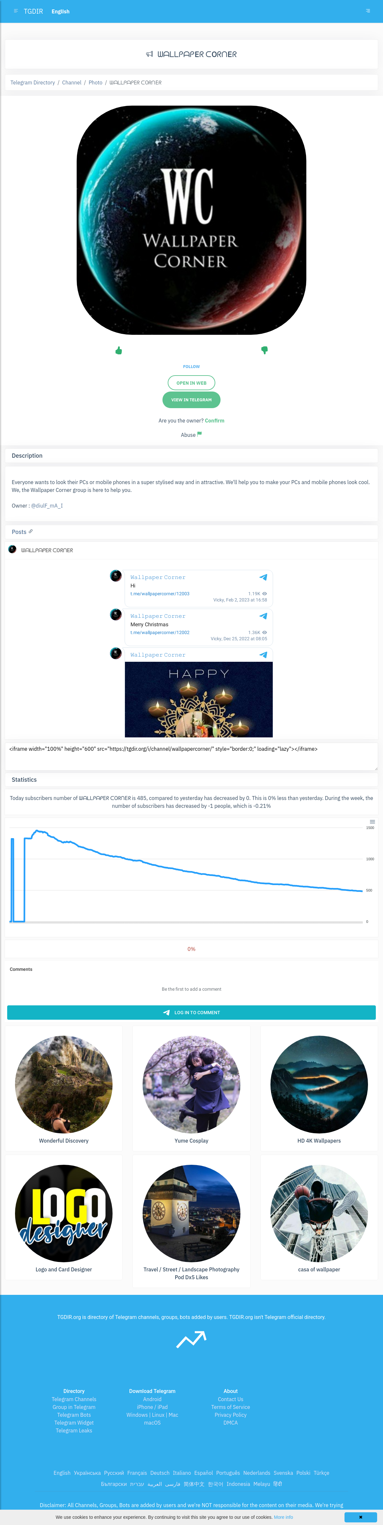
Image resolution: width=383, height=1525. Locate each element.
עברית (137, 1484)
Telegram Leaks (74, 1430)
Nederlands (256, 1473)
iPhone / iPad (152, 1407)
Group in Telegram (74, 1407)
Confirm (214, 420)
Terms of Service (230, 1407)
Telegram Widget (74, 1422)
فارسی (172, 1484)
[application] (191, 875)
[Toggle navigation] (368, 11)
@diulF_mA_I (47, 505)
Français (137, 1473)
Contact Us (230, 1399)
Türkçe (321, 1473)
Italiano (182, 1473)
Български (114, 1484)
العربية (154, 1484)
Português (228, 1473)
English (62, 1473)
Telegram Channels (74, 1399)
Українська (87, 1473)
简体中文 (194, 1484)
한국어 (215, 1484)
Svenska (283, 1473)
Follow (191, 366)
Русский (114, 1473)
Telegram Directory (32, 82)
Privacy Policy (231, 1415)
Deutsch (160, 1473)
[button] (372, 821)
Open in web (191, 383)
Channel (72, 82)
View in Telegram (191, 400)
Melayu (261, 1484)
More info (283, 1517)
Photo (95, 82)
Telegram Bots (74, 1415)
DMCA (230, 1422)
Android (152, 1399)
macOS (152, 1422)
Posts (20, 532)
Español (203, 1473)
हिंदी (277, 1484)
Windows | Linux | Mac (152, 1415)
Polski (304, 1473)
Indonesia (238, 1484)
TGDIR (33, 11)
